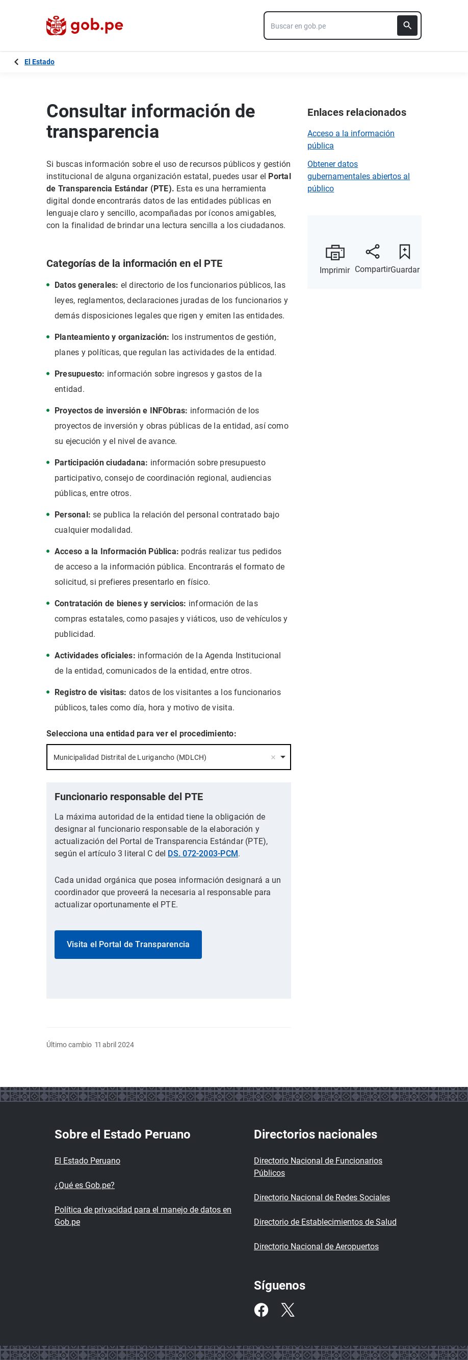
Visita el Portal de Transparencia (128, 944)
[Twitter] (287, 1310)
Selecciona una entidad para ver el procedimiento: (141, 733)
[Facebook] (261, 1310)
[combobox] (343, 25)
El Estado (39, 62)
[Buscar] (407, 25)
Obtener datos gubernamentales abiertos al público (358, 176)
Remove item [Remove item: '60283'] (273, 757)
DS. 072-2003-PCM (203, 853)
